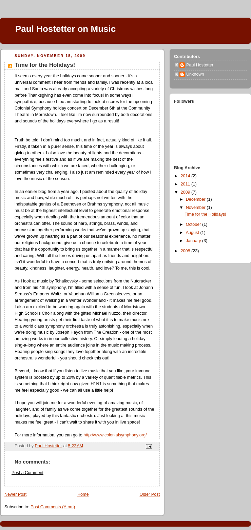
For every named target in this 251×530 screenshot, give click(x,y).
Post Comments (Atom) (53, 507)
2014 (186, 176)
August (193, 232)
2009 (186, 192)
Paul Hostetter (199, 65)
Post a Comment (27, 472)
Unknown (195, 74)
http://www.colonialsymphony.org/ (115, 435)
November (196, 207)
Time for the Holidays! (205, 214)
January (194, 240)
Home (83, 494)
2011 (186, 184)
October (194, 224)
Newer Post (15, 494)
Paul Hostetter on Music (65, 29)
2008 (186, 251)
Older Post (149, 494)
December (196, 199)
